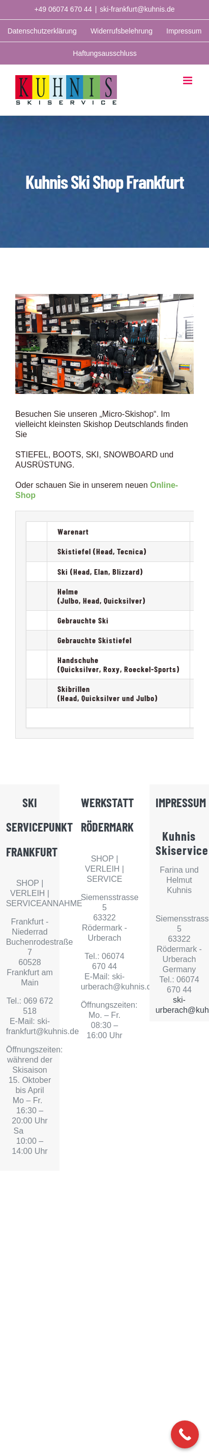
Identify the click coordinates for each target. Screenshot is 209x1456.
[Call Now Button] (185, 1434)
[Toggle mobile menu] (188, 80)
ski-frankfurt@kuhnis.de (137, 9)
